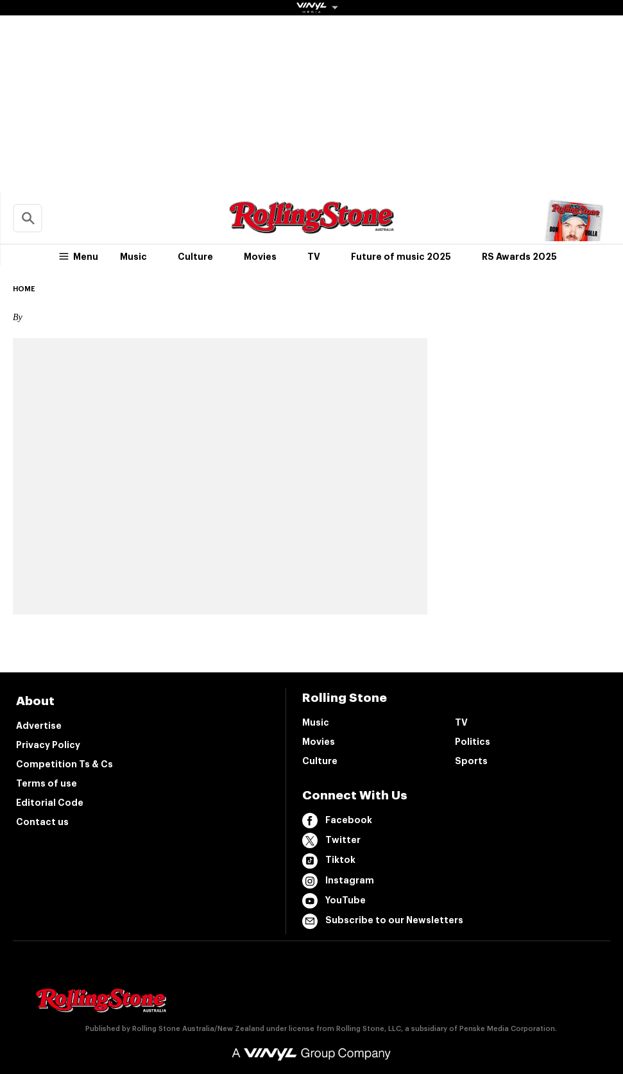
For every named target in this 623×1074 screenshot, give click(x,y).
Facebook (337, 820)
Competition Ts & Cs (64, 764)
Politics (472, 741)
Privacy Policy (48, 744)
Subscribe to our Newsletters (382, 921)
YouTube (334, 900)
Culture (195, 256)
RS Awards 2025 (519, 256)
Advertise (39, 725)
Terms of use (46, 783)
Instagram (338, 881)
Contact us (42, 821)
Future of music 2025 (401, 256)
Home (24, 289)
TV (313, 256)
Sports (471, 760)
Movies (260, 256)
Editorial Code (49, 802)
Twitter (331, 840)
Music (133, 256)
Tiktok (328, 861)
